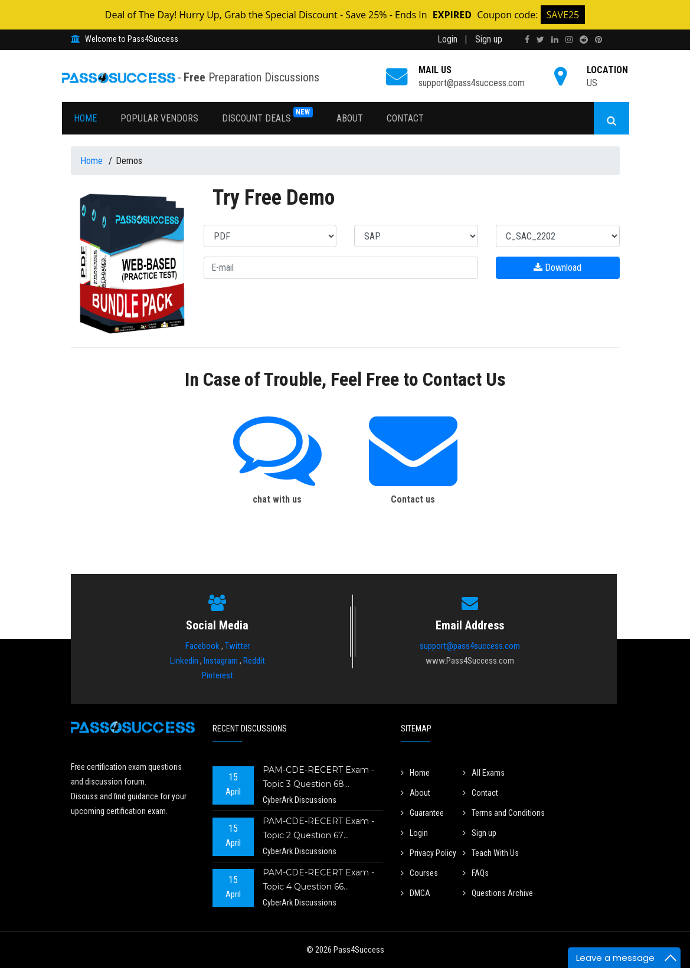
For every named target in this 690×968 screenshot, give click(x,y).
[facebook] (527, 39)
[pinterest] (598, 39)
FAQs (476, 873)
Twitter (237, 646)
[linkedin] (554, 39)
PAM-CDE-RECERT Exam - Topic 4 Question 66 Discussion (318, 881)
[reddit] (584, 39)
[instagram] (569, 39)
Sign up (488, 39)
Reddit (254, 660)
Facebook (202, 646)
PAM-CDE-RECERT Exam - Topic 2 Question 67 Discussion (318, 830)
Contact (405, 118)
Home (85, 118)
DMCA (415, 893)
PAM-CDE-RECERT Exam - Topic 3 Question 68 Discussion (318, 778)
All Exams (484, 772)
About (349, 118)
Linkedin (184, 660)
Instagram (221, 660)
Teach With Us (491, 853)
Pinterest (217, 675)
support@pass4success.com (471, 82)
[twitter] (540, 39)
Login (447, 39)
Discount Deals (267, 115)
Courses (419, 873)
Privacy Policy (428, 853)
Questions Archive (498, 893)
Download (557, 267)
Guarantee (422, 813)
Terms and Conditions (504, 813)
